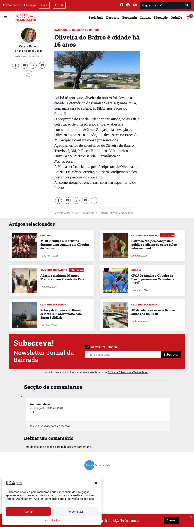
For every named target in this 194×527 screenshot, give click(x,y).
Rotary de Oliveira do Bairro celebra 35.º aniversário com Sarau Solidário (61, 313)
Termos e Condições (51, 520)
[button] (96, 483)
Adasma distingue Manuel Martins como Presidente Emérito (64, 277)
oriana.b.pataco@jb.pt (29, 51)
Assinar (171, 520)
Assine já (30, 5)
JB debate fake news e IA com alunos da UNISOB (153, 312)
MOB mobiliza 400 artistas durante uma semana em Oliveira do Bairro (64, 244)
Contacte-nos (12, 5)
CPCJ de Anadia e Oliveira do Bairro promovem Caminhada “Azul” (152, 279)
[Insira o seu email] (123, 354)
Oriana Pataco (28, 46)
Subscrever (170, 354)
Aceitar (28, 511)
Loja (44, 5)
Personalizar (75, 511)
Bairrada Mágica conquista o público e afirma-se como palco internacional (154, 244)
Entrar (59, 5)
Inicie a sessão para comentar (50, 426)
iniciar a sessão (44, 447)
